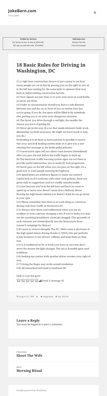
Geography (48, 296)
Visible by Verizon (28, 39)
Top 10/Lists (63, 296)
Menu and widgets (95, 16)
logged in (36, 324)
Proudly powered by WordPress (31, 390)
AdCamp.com (78, 39)
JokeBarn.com (22, 10)
